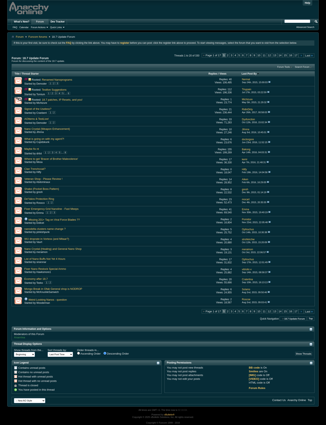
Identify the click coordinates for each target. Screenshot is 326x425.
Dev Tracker (58, 21)
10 (258, 55)
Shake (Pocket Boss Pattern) (41, 188)
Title (17, 73)
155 (229, 149)
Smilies (253, 371)
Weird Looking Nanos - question (47, 299)
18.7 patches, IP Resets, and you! (62, 99)
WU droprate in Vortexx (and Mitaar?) (46, 238)
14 (280, 55)
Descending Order (116, 353)
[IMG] (252, 375)
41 (230, 209)
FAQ (15, 27)
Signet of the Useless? (37, 108)
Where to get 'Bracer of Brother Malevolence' (51, 158)
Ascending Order (89, 353)
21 (230, 109)
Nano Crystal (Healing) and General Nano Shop (53, 248)
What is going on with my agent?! (44, 138)
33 (230, 119)
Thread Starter (30, 73)
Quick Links (56, 27)
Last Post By (250, 73)
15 (285, 55)
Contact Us (279, 400)
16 (290, 55)
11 (264, 55)
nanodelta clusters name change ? (45, 228)
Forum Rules (257, 388)
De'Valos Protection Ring (39, 198)
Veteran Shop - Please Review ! (43, 178)
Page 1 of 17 (213, 55)
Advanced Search (305, 27)
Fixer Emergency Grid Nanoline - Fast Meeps (51, 208)
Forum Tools (283, 67)
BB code (254, 367)
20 (230, 279)
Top (311, 319)
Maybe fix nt (31, 148)
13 (274, 55)
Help (307, 2)
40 (230, 79)
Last (309, 55)
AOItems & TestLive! (36, 118)
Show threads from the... (28, 350)
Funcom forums (37, 36)
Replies (213, 73)
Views (222, 73)
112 (229, 89)
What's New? (21, 21)
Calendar (24, 27)
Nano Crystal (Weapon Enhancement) (47, 128)
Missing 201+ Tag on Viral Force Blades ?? (54, 219)
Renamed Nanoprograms (57, 79)
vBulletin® (169, 414)
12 (269, 55)
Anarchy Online (297, 400)
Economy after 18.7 (36, 278)
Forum (40, 21)
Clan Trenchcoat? (35, 168)
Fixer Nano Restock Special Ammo (45, 268)
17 (295, 55)
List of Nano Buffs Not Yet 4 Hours (44, 258)
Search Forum (302, 67)
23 (230, 199)
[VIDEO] (254, 378)
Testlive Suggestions (54, 89)
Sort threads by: (57, 350)
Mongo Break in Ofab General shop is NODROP (53, 288)
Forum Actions (38, 27)
